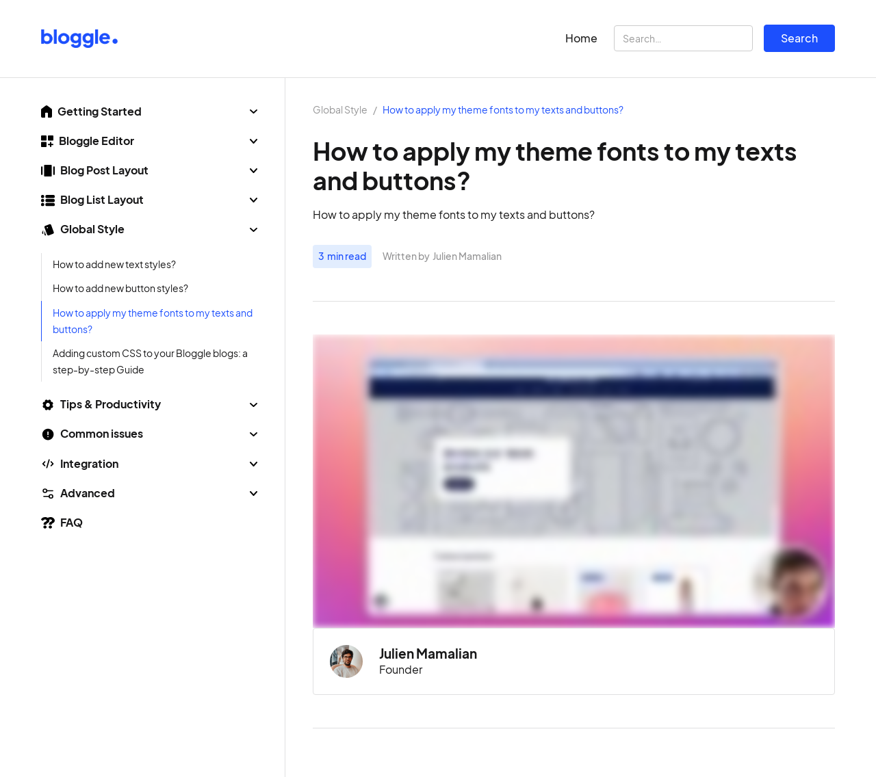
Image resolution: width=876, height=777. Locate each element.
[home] (79, 39)
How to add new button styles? (120, 288)
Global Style (340, 110)
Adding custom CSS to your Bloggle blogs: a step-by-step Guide (150, 361)
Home (581, 38)
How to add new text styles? (114, 264)
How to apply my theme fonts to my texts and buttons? (153, 321)
